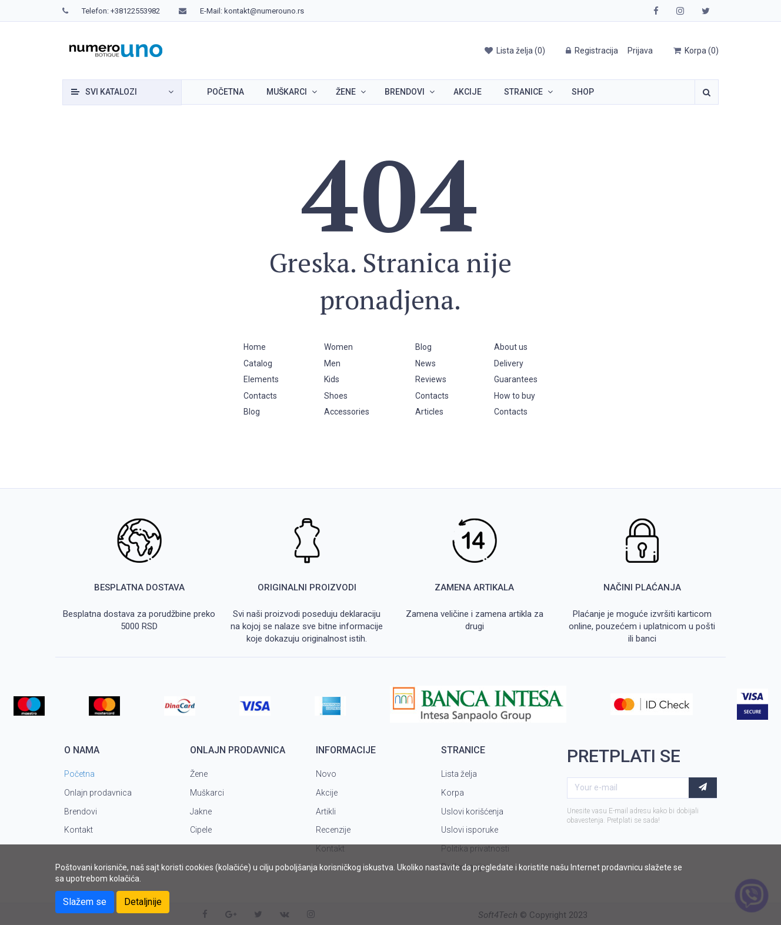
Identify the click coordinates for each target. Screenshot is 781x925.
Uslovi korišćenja (472, 811)
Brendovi (405, 91)
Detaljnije (143, 901)
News (425, 363)
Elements (261, 379)
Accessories (346, 411)
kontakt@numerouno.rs (264, 10)
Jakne (201, 811)
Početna (225, 91)
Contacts (260, 395)
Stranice (523, 91)
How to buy (514, 395)
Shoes (336, 395)
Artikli (326, 811)
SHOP (583, 91)
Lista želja (459, 774)
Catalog (257, 363)
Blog (251, 411)
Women (338, 347)
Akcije (467, 91)
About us (511, 347)
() (514, 50)
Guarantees (516, 379)
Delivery (508, 363)
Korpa (452, 792)
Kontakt (78, 829)
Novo (326, 774)
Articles (429, 411)
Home (254, 347)
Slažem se (84, 901)
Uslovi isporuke (469, 829)
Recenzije (333, 829)
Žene (346, 91)
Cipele (201, 829)
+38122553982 (135, 10)
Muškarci (286, 91)
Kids (331, 379)
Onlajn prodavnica (98, 792)
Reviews (430, 379)
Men (332, 363)
